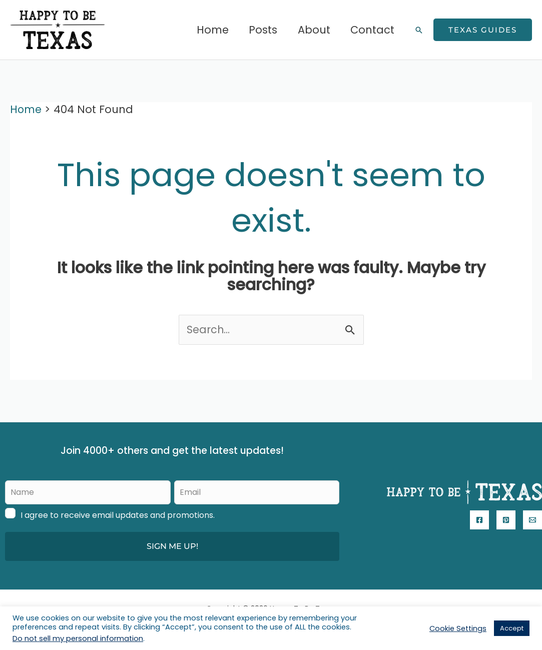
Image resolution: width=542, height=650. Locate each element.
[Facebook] (479, 519)
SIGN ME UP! (172, 546)
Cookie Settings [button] (457, 628)
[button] (418, 30)
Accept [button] (511, 628)
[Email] (532, 519)
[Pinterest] (505, 519)
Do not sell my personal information (78, 638)
